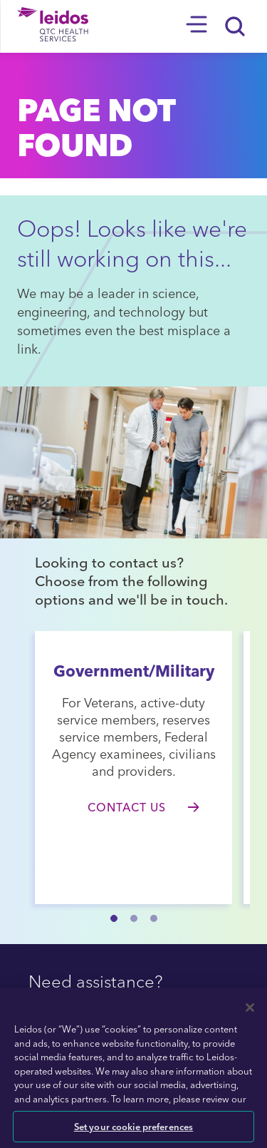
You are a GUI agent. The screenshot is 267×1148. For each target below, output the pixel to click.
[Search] (235, 26)
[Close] (250, 1007)
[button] (113, 918)
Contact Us (127, 807)
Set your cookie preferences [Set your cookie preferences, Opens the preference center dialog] (134, 1126)
